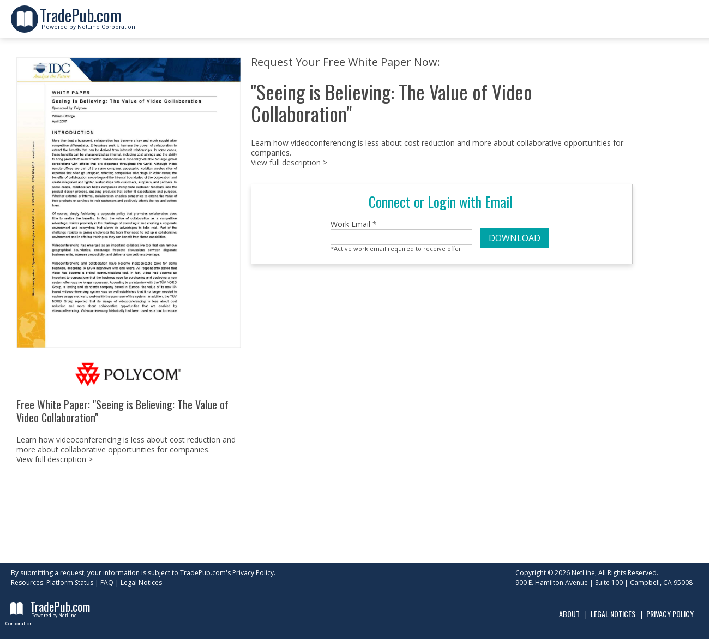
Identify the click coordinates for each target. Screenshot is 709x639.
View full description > (54, 459)
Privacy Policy (253, 572)
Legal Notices (141, 582)
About (569, 613)
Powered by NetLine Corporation (87, 24)
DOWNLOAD (514, 238)
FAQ (106, 582)
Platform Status (69, 582)
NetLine (583, 572)
